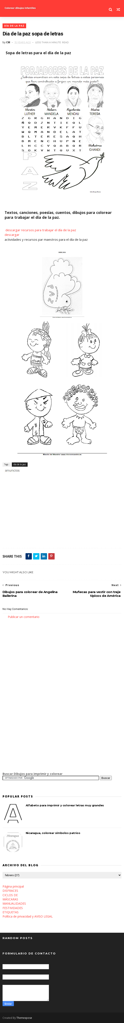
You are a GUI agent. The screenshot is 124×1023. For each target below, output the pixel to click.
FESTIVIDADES (13, 908)
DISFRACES (10, 891)
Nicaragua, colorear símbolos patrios (53, 833)
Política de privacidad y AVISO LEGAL (28, 916)
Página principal (13, 886)
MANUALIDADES (14, 903)
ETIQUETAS (11, 912)
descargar (12, 234)
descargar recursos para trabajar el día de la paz (40, 230)
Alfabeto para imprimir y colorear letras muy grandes (65, 805)
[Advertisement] (52, 477)
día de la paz (14, 25)
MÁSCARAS (10, 899)
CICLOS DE (10, 895)
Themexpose (24, 1018)
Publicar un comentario (23, 617)
